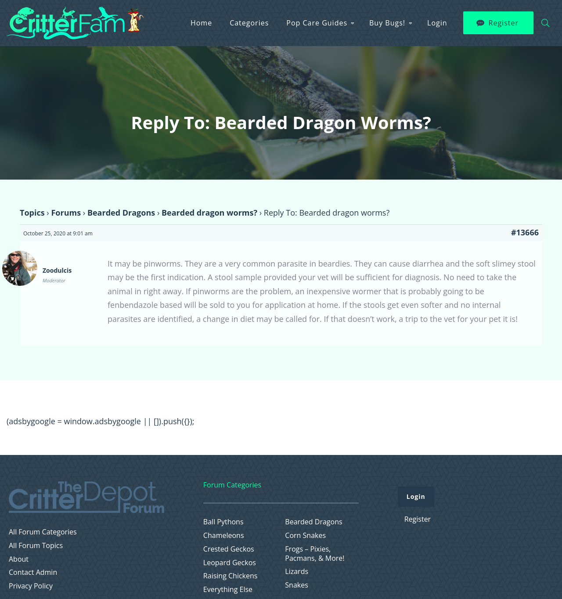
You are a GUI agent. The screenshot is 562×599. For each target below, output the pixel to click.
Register (504, 23)
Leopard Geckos (229, 562)
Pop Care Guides (316, 23)
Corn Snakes (305, 535)
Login (437, 23)
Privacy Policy (31, 586)
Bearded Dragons (121, 212)
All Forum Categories (43, 532)
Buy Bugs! (387, 23)
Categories (249, 23)
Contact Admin (33, 572)
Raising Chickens (230, 576)
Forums (66, 212)
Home (201, 23)
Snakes (296, 585)
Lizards (296, 571)
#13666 (525, 232)
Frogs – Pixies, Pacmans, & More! (314, 554)
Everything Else (227, 589)
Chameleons (223, 535)
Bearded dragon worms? (209, 212)
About (19, 559)
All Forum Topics (36, 545)
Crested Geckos (228, 549)
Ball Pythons (223, 522)
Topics (32, 212)
